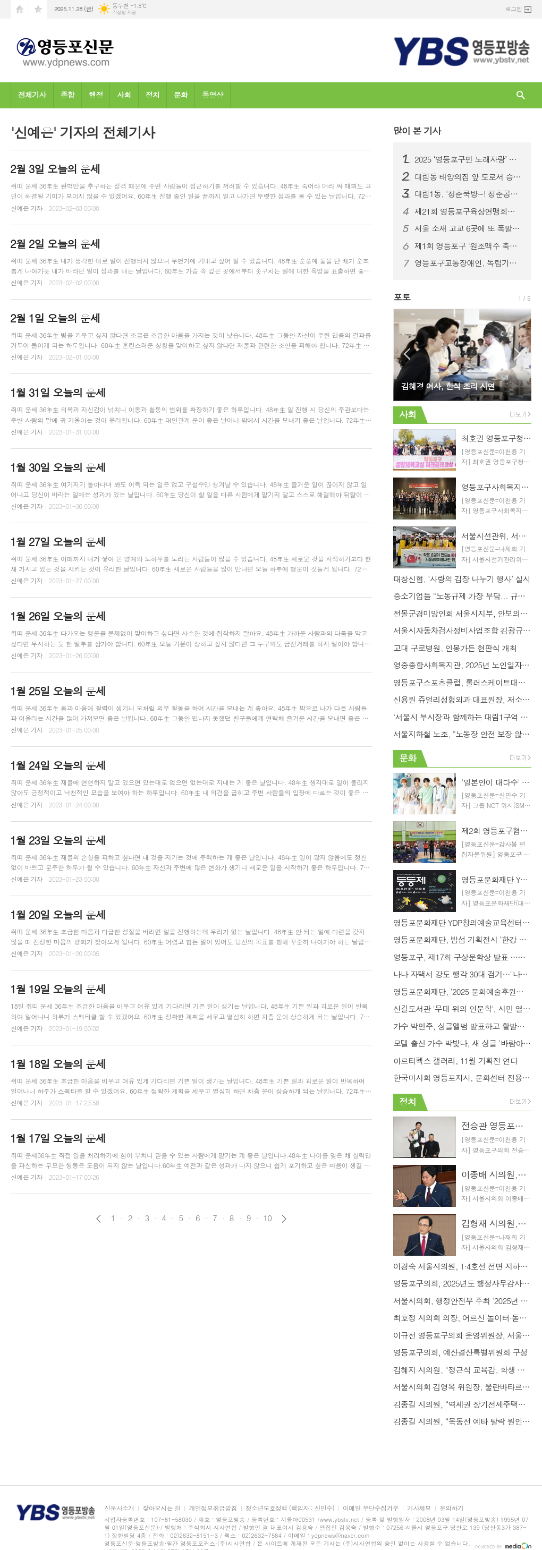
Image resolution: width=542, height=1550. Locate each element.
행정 (96, 94)
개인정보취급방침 (212, 1508)
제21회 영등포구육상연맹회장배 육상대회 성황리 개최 (468, 211)
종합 (67, 94)
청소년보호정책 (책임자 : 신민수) (289, 1508)
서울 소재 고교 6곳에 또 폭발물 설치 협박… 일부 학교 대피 (468, 228)
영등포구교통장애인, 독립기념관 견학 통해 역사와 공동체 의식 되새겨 (468, 263)
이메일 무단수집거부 (371, 1508)
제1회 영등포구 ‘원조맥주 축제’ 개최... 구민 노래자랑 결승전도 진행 (468, 246)
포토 (401, 297)
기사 (417, 130)
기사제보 (419, 1508)
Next (517, 354)
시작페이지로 (20, 9)
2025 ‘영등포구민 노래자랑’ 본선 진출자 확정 (468, 159)
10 (268, 1218)
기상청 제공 (124, 12)
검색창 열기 (520, 95)
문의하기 (451, 1508)
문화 (181, 94)
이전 (98, 1219)
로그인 (513, 9)
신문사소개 (119, 1508)
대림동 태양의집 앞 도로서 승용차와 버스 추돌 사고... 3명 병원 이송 (468, 177)
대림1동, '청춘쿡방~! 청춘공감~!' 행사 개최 (468, 194)
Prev (406, 354)
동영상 (212, 94)
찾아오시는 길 (161, 1508)
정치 (152, 94)
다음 (284, 1219)
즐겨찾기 (38, 9)
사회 (124, 94)
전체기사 (32, 94)
